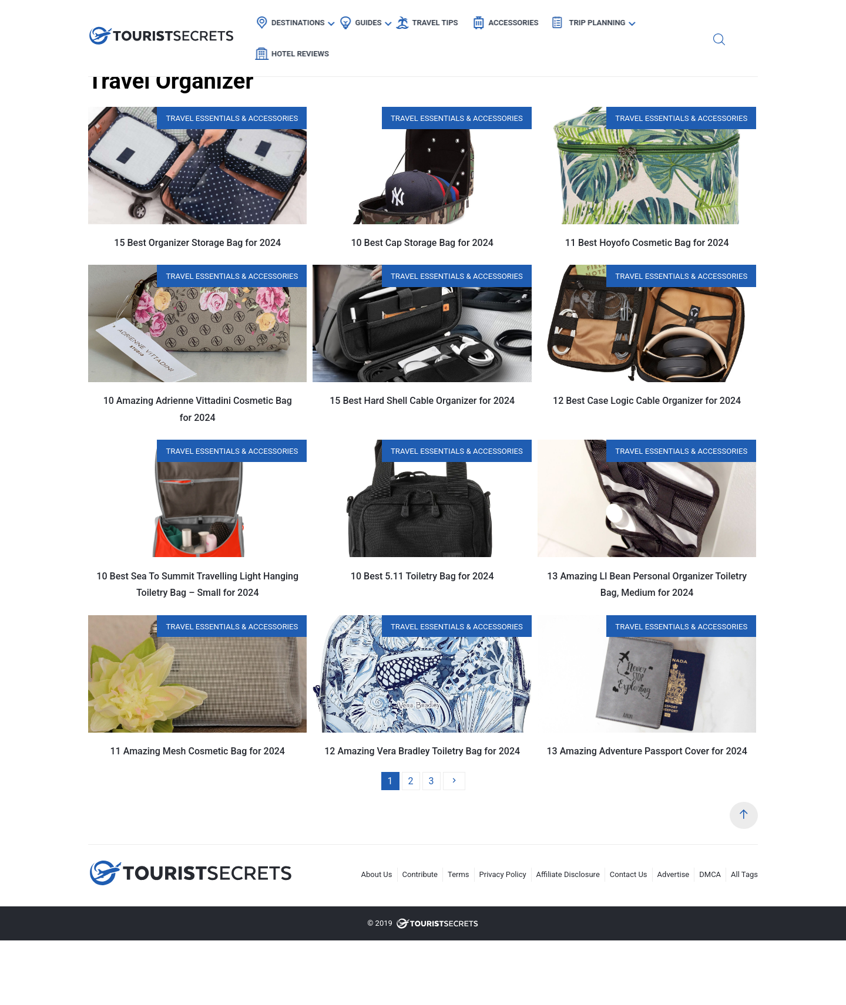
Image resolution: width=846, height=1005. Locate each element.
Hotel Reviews (691, 20)
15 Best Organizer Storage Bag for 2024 (197, 242)
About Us (376, 874)
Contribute (420, 874)
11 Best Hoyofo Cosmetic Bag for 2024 (647, 242)
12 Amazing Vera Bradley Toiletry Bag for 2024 (422, 751)
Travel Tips (441, 20)
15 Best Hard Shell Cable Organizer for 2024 (422, 400)
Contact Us (628, 874)
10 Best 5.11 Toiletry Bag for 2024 (422, 576)
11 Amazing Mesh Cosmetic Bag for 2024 (197, 751)
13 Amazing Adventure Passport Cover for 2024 (646, 751)
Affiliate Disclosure (568, 874)
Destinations (304, 21)
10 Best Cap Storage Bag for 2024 (422, 242)
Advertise (673, 874)
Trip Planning (603, 21)
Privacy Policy (502, 874)
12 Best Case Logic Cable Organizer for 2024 (647, 400)
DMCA (710, 874)
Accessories (520, 20)
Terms (458, 874)
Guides (374, 21)
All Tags (744, 874)
